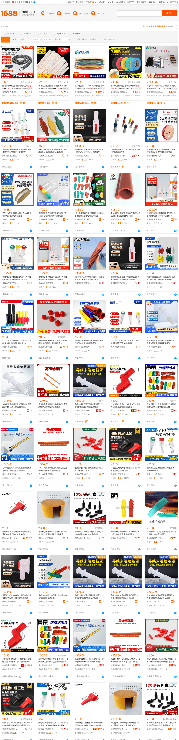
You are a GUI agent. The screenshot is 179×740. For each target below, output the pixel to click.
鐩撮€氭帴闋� (164, 96)
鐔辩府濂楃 (115, 96)
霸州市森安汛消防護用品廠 (46, 474)
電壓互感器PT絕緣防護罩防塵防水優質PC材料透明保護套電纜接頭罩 (16, 596)
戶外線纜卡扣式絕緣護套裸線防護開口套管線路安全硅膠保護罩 (89, 341)
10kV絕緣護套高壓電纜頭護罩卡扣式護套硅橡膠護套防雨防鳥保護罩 (53, 150)
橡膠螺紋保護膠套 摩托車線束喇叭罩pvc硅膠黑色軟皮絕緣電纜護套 (89, 533)
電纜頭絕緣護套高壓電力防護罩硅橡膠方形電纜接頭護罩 (52, 596)
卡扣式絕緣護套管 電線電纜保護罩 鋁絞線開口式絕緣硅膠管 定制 (125, 214)
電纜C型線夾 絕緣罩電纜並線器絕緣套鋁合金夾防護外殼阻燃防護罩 (161, 278)
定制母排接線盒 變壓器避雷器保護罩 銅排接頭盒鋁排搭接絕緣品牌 (161, 405)
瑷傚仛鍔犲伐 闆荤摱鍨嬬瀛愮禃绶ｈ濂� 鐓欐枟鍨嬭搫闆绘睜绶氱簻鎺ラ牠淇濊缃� (17, 724)
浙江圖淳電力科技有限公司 (119, 283)
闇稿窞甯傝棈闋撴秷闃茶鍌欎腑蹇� (83, 665)
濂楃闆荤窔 (79, 96)
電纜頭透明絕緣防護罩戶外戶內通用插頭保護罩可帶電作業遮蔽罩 (16, 150)
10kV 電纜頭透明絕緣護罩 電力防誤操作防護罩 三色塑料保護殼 (125, 341)
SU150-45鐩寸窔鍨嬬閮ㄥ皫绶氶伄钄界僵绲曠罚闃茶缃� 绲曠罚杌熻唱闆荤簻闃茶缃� (125, 660)
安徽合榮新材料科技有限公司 (155, 410)
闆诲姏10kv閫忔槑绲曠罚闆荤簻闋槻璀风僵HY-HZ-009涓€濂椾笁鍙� (53, 724)
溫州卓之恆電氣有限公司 (119, 474)
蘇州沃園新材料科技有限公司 (119, 219)
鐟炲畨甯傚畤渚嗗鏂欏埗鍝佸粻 (155, 665)
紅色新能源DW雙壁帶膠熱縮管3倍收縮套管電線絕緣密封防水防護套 (161, 150)
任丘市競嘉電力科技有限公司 (83, 219)
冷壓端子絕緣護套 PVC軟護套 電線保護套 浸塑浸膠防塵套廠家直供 (53, 341)
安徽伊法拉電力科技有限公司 (46, 156)
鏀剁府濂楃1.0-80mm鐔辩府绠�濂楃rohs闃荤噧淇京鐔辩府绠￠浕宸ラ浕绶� (89, 87)
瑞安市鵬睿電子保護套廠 (119, 156)
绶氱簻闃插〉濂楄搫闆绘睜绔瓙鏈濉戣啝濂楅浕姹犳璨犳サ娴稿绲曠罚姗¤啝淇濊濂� (89, 724)
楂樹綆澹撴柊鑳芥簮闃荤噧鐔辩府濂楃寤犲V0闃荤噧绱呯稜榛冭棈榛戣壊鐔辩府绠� (125, 87)
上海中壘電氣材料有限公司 (46, 219)
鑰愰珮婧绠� (55, 96)
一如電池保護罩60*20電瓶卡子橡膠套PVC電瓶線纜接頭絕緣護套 (125, 405)
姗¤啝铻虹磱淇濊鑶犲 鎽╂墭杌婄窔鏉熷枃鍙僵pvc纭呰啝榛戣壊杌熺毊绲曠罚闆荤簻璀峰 (161, 724)
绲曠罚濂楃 (43, 96)
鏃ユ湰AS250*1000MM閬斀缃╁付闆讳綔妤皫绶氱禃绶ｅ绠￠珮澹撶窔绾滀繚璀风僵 (89, 660)
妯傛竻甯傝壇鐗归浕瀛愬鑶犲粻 (155, 729)
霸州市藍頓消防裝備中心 (10, 474)
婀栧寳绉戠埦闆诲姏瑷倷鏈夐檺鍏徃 (155, 92)
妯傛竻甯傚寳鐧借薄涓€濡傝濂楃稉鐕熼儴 (10, 665)
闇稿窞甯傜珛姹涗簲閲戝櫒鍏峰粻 (46, 729)
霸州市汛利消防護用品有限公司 (46, 538)
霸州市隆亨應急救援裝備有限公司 (83, 347)
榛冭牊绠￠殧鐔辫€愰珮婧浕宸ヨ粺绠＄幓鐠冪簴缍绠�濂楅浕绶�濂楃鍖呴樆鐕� (52, 87)
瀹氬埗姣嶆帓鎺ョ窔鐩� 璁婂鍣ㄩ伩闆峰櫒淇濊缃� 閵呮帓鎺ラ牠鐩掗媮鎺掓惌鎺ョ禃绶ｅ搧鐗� (53, 660)
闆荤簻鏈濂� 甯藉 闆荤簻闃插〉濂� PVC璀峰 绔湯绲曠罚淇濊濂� (161, 660)
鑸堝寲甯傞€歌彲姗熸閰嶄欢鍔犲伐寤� (10, 92)
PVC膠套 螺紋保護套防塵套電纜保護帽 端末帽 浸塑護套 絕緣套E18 (16, 341)
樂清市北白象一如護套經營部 (119, 410)
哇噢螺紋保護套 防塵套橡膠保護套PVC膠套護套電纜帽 (125, 150)
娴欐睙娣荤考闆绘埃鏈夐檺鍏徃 (46, 92)
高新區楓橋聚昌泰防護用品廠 (46, 410)
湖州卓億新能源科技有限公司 (119, 347)
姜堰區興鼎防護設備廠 (83, 156)
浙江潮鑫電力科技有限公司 (10, 156)
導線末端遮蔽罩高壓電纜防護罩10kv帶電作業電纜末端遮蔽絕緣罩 (161, 341)
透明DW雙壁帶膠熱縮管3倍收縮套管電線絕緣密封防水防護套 (16, 214)
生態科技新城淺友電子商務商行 (10, 410)
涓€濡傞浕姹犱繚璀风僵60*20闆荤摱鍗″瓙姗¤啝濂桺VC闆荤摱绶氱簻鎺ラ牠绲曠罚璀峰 (17, 660)
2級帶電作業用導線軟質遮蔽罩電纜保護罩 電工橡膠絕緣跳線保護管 (89, 278)
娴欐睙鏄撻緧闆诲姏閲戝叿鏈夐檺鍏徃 (83, 92)
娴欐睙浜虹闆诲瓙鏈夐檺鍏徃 (83, 729)
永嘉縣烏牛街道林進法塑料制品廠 (46, 347)
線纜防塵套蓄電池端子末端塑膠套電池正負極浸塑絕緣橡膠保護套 (16, 533)
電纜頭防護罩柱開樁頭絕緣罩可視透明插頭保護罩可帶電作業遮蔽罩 (161, 214)
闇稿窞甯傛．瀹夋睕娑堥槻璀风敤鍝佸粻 (119, 665)
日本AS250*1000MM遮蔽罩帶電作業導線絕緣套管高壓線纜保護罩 (16, 469)
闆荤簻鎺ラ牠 (152, 96)
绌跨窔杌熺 (26, 96)
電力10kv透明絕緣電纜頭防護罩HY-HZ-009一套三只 (161, 469)
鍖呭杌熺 (17, 96)
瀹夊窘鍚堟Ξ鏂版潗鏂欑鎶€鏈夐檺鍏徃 (46, 665)
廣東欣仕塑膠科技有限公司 (155, 156)
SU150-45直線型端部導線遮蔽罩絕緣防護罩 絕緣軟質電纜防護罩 (52, 469)
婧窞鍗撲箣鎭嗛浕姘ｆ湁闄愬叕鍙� (10, 729)
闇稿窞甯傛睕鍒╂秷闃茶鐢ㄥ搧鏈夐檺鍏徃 (119, 729)
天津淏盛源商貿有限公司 (83, 283)
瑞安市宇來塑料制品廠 (83, 474)
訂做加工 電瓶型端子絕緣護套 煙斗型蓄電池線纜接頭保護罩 (125, 469)
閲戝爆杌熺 (7, 96)
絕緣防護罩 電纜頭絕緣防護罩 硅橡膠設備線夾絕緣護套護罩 (161, 533)
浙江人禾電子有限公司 (10, 538)
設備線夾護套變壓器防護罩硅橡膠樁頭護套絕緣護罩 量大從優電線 (125, 533)
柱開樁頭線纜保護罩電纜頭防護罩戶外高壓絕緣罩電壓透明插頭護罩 (89, 150)
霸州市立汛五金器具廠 (155, 474)
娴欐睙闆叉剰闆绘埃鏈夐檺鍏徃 (119, 92)
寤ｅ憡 (29, 89)
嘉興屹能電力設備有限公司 (155, 219)
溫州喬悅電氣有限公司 (155, 283)
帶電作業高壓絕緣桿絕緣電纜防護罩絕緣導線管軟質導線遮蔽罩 (52, 405)
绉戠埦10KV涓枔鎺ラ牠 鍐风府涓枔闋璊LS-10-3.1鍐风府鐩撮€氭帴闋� (161, 87)
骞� (30, 92)
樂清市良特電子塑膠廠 (83, 538)
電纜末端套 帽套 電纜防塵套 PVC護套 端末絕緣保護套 (89, 469)
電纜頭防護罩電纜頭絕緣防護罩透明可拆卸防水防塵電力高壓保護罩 (52, 214)
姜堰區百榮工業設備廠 (10, 283)
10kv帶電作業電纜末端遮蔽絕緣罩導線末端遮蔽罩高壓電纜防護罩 (16, 405)
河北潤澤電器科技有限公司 (83, 410)
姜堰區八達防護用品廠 (46, 283)
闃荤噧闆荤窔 (90, 96)
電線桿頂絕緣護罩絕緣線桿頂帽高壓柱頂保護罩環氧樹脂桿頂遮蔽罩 (52, 533)
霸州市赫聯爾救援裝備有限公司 (155, 347)
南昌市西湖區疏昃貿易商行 (10, 347)
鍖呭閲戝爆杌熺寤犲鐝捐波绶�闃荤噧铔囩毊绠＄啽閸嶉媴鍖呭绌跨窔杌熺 (17, 87)
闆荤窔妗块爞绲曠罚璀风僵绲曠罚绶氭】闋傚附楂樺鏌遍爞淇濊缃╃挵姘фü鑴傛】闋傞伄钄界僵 (125, 724)
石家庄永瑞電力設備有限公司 (119, 538)
